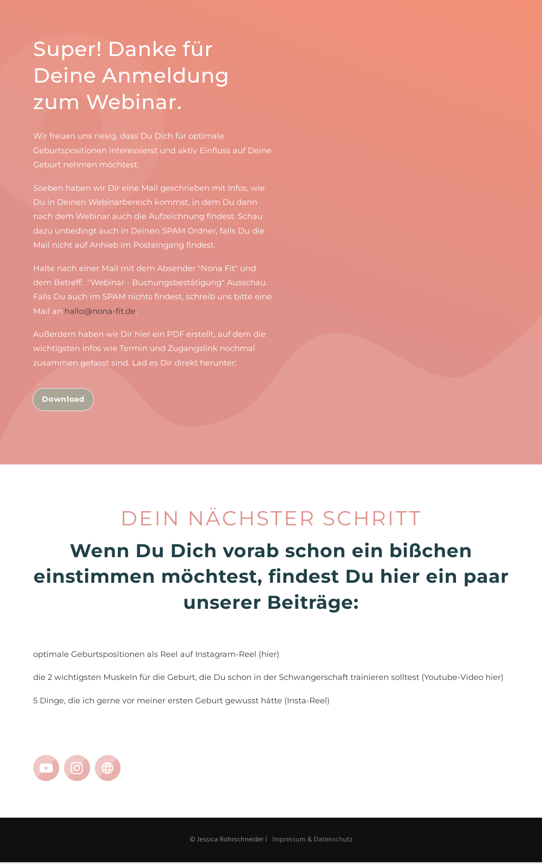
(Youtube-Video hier (461, 679)
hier (269, 656)
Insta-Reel (307, 702)
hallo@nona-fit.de (100, 311)
